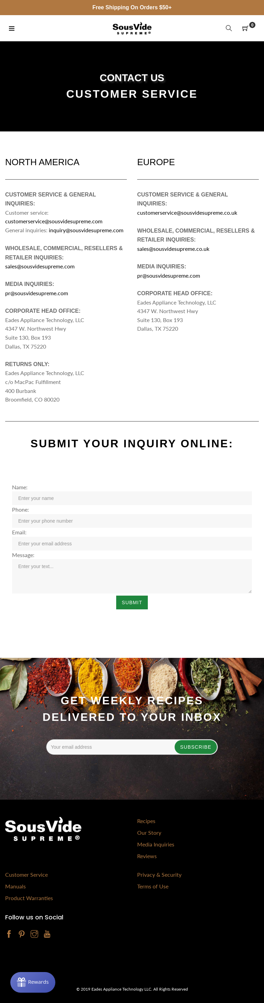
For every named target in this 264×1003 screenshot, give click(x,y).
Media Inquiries (155, 844)
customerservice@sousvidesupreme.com (53, 221)
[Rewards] (32, 982)
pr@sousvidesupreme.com (36, 293)
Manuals (15, 886)
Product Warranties (29, 898)
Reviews (147, 856)
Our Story (149, 832)
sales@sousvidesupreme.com (40, 266)
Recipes (146, 821)
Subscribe (195, 747)
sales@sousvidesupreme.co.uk (173, 248)
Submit (132, 602)
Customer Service (26, 874)
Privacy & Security (159, 874)
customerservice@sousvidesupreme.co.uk (187, 212)
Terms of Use (152, 886)
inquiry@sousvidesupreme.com (87, 230)
